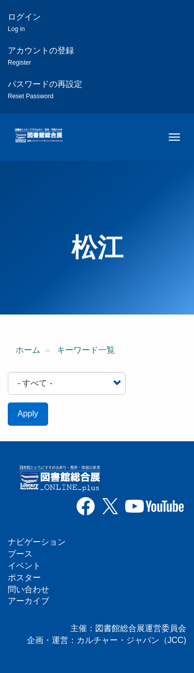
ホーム (28, 350)
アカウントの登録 (41, 56)
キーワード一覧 (86, 350)
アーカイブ (28, 600)
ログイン (24, 22)
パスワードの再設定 (45, 90)
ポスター (24, 577)
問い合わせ (28, 589)
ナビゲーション (37, 541)
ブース (20, 553)
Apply (28, 413)
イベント (24, 565)
